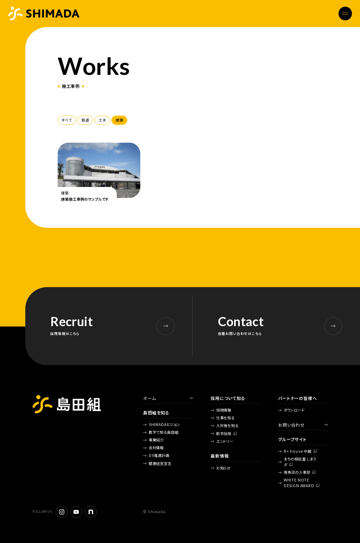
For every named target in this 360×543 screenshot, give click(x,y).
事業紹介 (156, 439)
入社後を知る (227, 425)
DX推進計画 (159, 455)
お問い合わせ (291, 425)
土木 (102, 120)
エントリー (224, 441)
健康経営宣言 (160, 463)
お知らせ (223, 468)
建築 (119, 120)
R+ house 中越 (297, 451)
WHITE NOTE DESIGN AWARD (299, 482)
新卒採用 (223, 433)
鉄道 (85, 120)
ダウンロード (294, 410)
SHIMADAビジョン (164, 424)
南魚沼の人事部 (297, 472)
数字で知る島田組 (164, 432)
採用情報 (223, 410)
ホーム (149, 398)
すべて (67, 120)
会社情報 (156, 447)
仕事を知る (225, 417)
